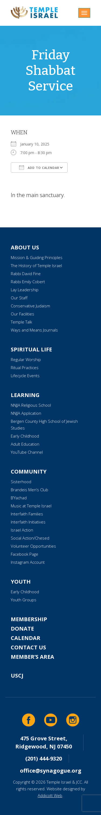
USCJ (17, 675)
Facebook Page (24, 554)
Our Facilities (22, 313)
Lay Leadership (25, 289)
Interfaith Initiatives (28, 522)
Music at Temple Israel (31, 505)
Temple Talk (21, 322)
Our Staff (19, 297)
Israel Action (22, 530)
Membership (29, 619)
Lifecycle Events (25, 375)
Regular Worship (26, 359)
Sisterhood (21, 481)
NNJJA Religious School (31, 405)
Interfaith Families (27, 513)
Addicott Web (50, 795)
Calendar (25, 638)
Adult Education (25, 444)
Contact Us (28, 647)
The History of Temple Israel (36, 265)
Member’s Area (32, 656)
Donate (22, 628)
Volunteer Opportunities (33, 546)
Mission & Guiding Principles (36, 257)
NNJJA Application (26, 413)
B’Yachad (19, 497)
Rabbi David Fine (26, 273)
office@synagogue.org (50, 770)
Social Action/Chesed (30, 538)
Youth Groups (23, 599)
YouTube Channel (27, 452)
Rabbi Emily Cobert (28, 281)
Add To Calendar (39, 167)
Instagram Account (28, 562)
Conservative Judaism (30, 305)
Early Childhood (25, 436)
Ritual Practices (25, 367)
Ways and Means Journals (34, 330)
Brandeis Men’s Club (29, 489)
